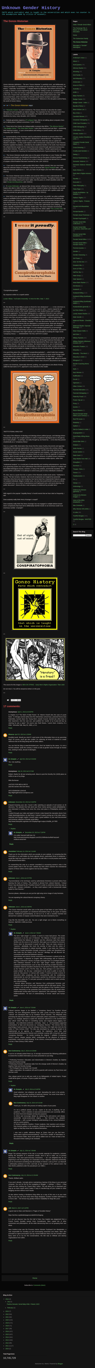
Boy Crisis (76, 113)
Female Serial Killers (80, 239)
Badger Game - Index (80, 102)
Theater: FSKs (78, 469)
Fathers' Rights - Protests (81, 201)
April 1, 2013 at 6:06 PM (25, 712)
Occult (75, 379)
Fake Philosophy (78, 185)
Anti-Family (76, 75)
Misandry (76, 350)
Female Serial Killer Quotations (79, 235)
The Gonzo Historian (80, 42)
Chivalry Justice (78, 133)
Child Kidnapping (78, 127)
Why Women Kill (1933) (81, 509)
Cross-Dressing (78, 147)
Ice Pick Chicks (78, 310)
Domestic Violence (79, 161)
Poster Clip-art (77, 400)
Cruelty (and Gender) (80, 151)
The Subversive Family (80, 38)
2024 (7, 1299)
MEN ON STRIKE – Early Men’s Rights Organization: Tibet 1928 (43, 685)
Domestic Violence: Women (82, 165)
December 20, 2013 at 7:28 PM (35, 832)
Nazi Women (77, 372)
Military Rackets (78, 338)
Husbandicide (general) (80, 307)
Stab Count (76, 455)
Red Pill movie (77, 419)
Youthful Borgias (78, 516)
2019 (7, 1323)
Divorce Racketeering (80, 158)
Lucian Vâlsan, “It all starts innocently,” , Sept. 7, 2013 (26, 299)
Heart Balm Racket (79, 282)
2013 (7, 1340)
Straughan (76, 462)
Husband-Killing (78, 293)
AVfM (75, 92)
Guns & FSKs (77, 268)
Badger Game (77, 99)
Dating (75, 154)
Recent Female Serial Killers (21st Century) (80, 414)
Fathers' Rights (78, 197)
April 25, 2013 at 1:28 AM (23, 734)
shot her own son (26, 721)
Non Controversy (14, 1051)
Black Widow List (78, 109)
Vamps (75, 483)
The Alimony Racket (56, 126)
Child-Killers (77, 130)
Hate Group (77, 275)
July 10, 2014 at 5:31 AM (34, 1103)
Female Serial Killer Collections (79, 223)
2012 (7, 1343)
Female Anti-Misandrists (15, 182)
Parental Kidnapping (79, 393)
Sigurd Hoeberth (50, 167)
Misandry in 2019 (78, 357)
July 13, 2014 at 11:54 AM (29, 1175)
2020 (7, 1320)
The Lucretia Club (57, 209)
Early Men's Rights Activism (82, 173)
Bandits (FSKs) (78, 106)
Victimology (77, 486)
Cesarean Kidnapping (80, 120)
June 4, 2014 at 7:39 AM (33, 933)
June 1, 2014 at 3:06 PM (24, 907)
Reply (10, 728)
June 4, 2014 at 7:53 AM (27, 1007)
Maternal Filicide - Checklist (82, 320)
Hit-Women (76, 286)
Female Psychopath (79, 218)
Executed (76, 182)
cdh (9, 1208)
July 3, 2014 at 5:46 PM (32, 1089)
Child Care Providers (80, 123)
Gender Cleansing (79, 255)
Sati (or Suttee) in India (80, 429)
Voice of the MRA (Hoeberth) (78, 501)
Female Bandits (78, 211)
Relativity (76, 422)
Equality (75, 178)
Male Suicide (77, 317)
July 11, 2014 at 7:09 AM (28, 1150)
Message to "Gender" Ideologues (80, 46)
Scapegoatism (77, 433)
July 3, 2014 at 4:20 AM (28, 1051)
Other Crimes (77, 386)
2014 (7, 1337)
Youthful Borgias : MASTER (82, 519)
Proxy (75, 403)
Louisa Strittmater (13, 186)
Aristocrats (76, 82)
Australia (76, 89)
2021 (7, 1317)
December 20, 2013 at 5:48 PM (26, 802)
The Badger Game (10, 128)
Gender (75, 251)
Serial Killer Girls (78, 441)
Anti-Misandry (77, 78)
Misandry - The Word (80, 353)
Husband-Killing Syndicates (82, 296)
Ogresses (76, 383)
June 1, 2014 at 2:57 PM (24, 878)
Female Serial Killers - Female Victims (80, 243)
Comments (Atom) (39, 1285)
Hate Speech (77, 279)
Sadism (75, 426)
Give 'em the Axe (78, 262)
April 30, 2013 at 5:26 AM (28, 759)
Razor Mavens (78, 410)
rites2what (12, 851)
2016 (7, 1331)
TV (74, 479)
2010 (7, 1348)
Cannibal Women (78, 116)
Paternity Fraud (78, 396)
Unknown (11, 802)
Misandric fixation (12, 110)
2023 (7, 1311)
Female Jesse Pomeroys (81, 215)
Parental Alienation (79, 390)
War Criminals (77, 505)
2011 (7, 1346)
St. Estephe (12, 759)
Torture (75, 472)
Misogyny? (76, 360)
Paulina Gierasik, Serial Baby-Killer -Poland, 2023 (23, 1304)
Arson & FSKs (77, 85)
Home (35, 1278)
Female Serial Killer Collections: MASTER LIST (82, 228)
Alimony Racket (78, 68)
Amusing (76, 71)
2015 (7, 1334)
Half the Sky (77, 272)
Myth (74, 369)
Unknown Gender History (31, 8)
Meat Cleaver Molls (79, 331)
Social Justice (77, 452)
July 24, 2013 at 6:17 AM (26, 771)
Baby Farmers (77, 96)
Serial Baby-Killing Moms (81, 436)
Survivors (76, 465)
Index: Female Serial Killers (82, 24)
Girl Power (76, 258)
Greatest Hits (77, 265)
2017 (7, 1328)
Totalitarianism (77, 476)
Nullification (77, 376)
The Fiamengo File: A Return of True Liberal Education (80, 30)
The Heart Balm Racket (25, 128)
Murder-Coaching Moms (81, 364)
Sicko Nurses (77, 448)
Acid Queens (77, 65)
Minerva (11, 734)
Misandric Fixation (79, 346)
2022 (7, 1314)
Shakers (75, 445)
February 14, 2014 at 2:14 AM (26, 851)
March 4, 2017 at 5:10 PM (20, 1208)
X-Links (75, 512)
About (75, 61)
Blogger (60, 1364)
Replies (13, 828)
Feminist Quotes (78, 248)
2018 (7, 1326)
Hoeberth (76, 289)
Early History (77, 170)
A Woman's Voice (78, 58)
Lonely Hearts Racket (80, 313)
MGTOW (76, 334)
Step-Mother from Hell (80, 459)
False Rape (77, 189)
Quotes (75, 407)
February (10, 1308)
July (8, 1301)
